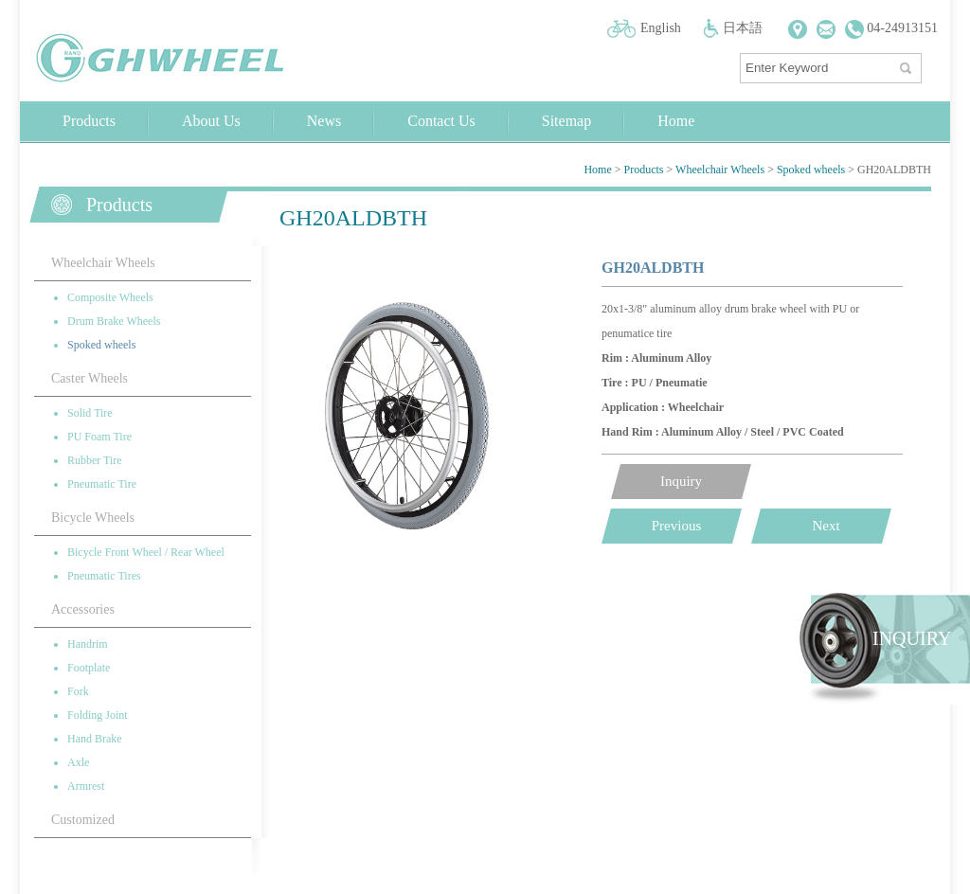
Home (675, 121)
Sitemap (566, 121)
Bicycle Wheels (93, 517)
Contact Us (441, 121)
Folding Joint (97, 715)
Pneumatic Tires (104, 575)
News (324, 121)
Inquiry (681, 481)
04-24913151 (891, 28)
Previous (677, 525)
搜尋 (908, 64)
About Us (211, 121)
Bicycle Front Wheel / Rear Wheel (146, 552)
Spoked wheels (811, 169)
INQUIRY (911, 638)
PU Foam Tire (99, 436)
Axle (78, 762)
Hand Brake (94, 738)
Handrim (87, 644)
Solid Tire (90, 413)
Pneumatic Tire (101, 484)
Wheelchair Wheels (719, 169)
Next (825, 525)
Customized (83, 820)
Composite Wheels (110, 297)
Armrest (85, 786)
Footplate (88, 667)
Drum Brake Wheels (113, 321)
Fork (78, 691)
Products (89, 121)
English (660, 28)
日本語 (743, 28)
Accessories (83, 609)
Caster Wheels (89, 378)
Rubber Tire (94, 460)
